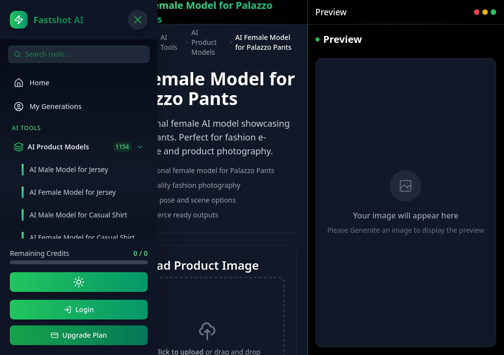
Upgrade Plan (79, 335)
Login (78, 309)
